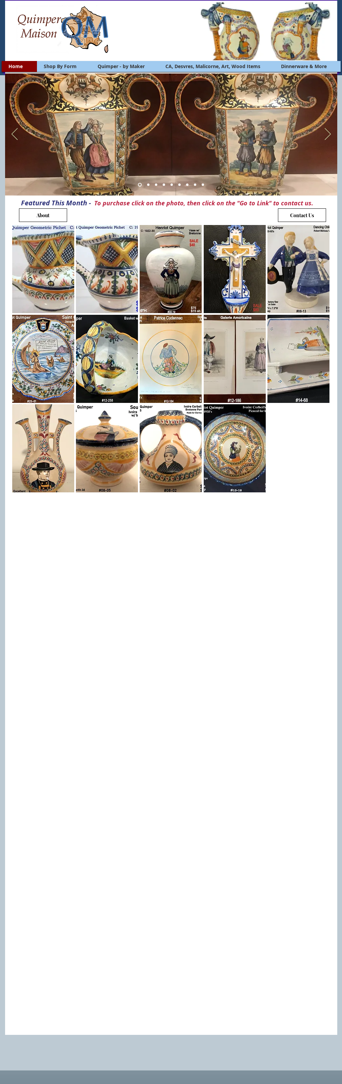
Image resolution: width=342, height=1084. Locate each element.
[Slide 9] (203, 185)
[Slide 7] (187, 185)
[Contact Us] (302, 215)
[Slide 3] (156, 185)
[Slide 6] (179, 185)
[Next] (328, 134)
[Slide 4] (164, 185)
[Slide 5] (171, 185)
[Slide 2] (148, 185)
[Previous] (15, 134)
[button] (43, 269)
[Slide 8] (195, 185)
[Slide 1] (140, 185)
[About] (43, 215)
